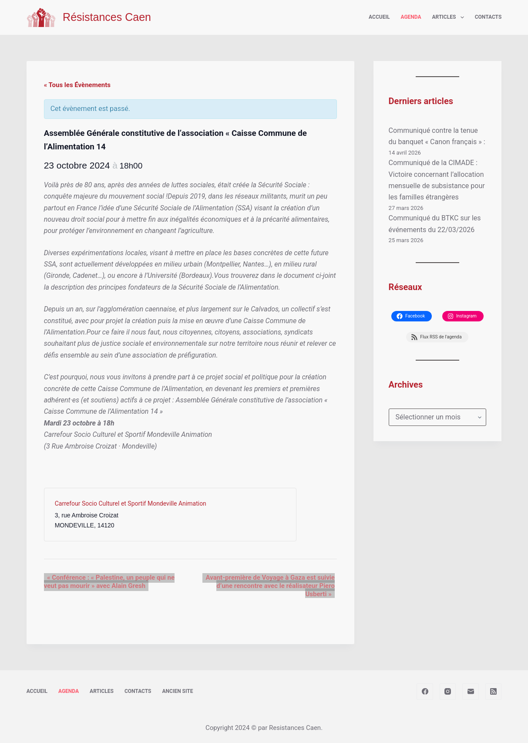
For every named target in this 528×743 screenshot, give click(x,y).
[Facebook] (425, 691)
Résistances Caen (107, 17)
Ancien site (177, 691)
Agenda (410, 17)
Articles (449, 17)
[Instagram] (448, 691)
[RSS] (493, 691)
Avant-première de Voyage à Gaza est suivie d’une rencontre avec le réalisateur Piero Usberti (269, 586)
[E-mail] (470, 691)
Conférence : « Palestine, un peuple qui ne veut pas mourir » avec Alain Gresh (108, 582)
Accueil (379, 17)
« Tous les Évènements (77, 85)
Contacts (488, 17)
